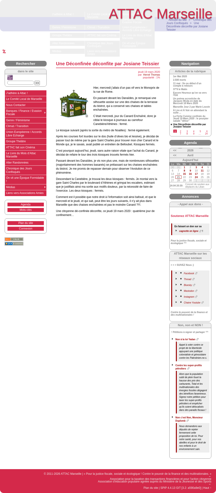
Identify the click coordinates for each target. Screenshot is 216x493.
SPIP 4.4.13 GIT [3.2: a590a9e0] (180, 487)
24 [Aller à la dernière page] (206, 133)
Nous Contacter (15, 105)
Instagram (189, 297)
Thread (187, 279)
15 (184, 173)
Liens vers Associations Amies (25, 193)
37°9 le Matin (180, 89)
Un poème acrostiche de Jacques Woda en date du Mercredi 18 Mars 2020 (187, 101)
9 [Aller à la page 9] (194, 133)
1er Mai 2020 (180, 76)
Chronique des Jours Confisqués (19, 170)
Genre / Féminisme (18, 120)
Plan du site (25, 223)
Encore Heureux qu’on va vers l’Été (190, 94)
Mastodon (189, 291)
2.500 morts (179, 80)
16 (190, 173)
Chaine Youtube (192, 302)
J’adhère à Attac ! (17, 93)
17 (196, 173)
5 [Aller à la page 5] (200, 131)
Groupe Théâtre (16, 141)
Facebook (189, 273)
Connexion (25, 228)
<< (174, 150)
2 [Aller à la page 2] (180, 131)
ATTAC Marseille (161, 14)
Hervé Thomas (151, 74)
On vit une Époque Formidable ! (25, 179)
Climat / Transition (17, 126)
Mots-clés (25, 210)
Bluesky (188, 285)
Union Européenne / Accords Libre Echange (24, 133)
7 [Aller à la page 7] (180, 133)
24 (196, 177)
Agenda (25, 204)
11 (202, 170)
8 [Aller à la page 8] (187, 133)
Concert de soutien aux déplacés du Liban (197, 185)
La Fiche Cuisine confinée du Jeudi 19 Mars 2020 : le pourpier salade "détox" (191, 118)
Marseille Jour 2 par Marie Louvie (191, 107)
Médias (10, 187)
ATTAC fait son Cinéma (20, 147)
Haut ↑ (207, 487)
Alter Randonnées (17, 162)
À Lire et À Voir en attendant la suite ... (190, 111)
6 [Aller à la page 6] (207, 131)
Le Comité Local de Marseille (24, 99)
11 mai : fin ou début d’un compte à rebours (187, 84)
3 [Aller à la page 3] (187, 131)
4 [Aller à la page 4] (194, 131)
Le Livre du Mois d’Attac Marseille (21, 155)
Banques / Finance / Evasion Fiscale (24, 112)
